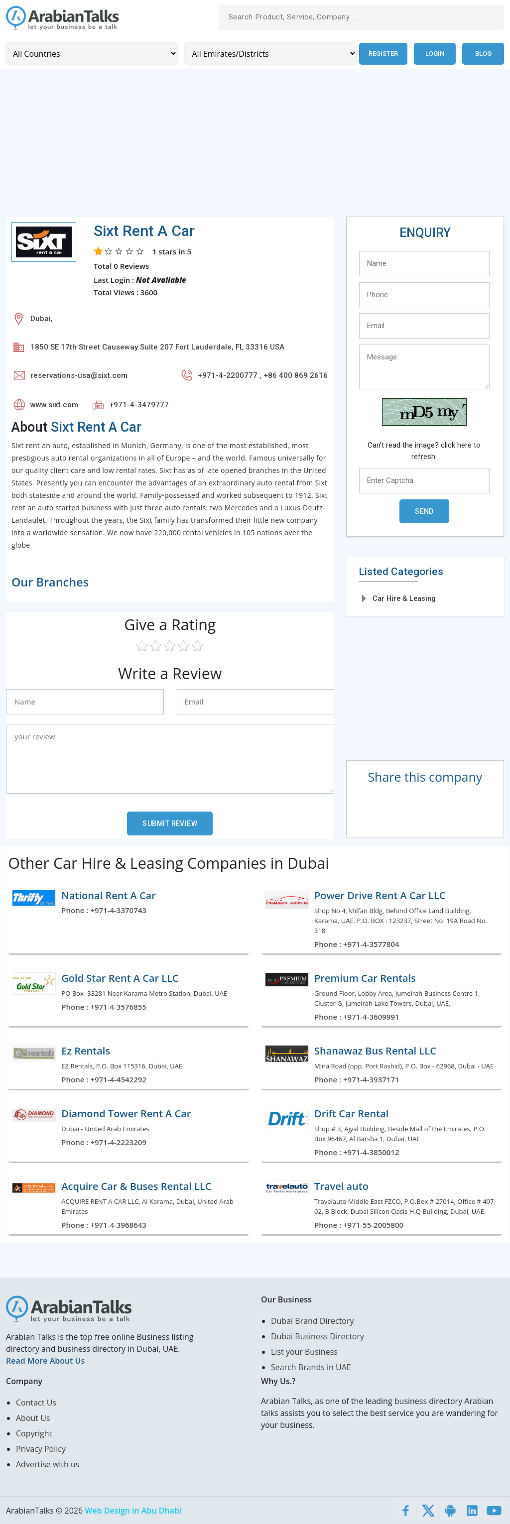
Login (434, 53)
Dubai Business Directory (317, 1335)
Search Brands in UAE (311, 1366)
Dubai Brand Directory (312, 1320)
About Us (33, 1417)
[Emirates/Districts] (269, 53)
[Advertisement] (255, 146)
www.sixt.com (54, 404)
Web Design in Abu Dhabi (133, 1510)
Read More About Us (45, 1360)
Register (382, 53)
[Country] (91, 53)
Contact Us (36, 1402)
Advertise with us (47, 1463)
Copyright (34, 1432)
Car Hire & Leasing (404, 598)
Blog (483, 53)
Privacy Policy (41, 1448)
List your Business (304, 1351)
